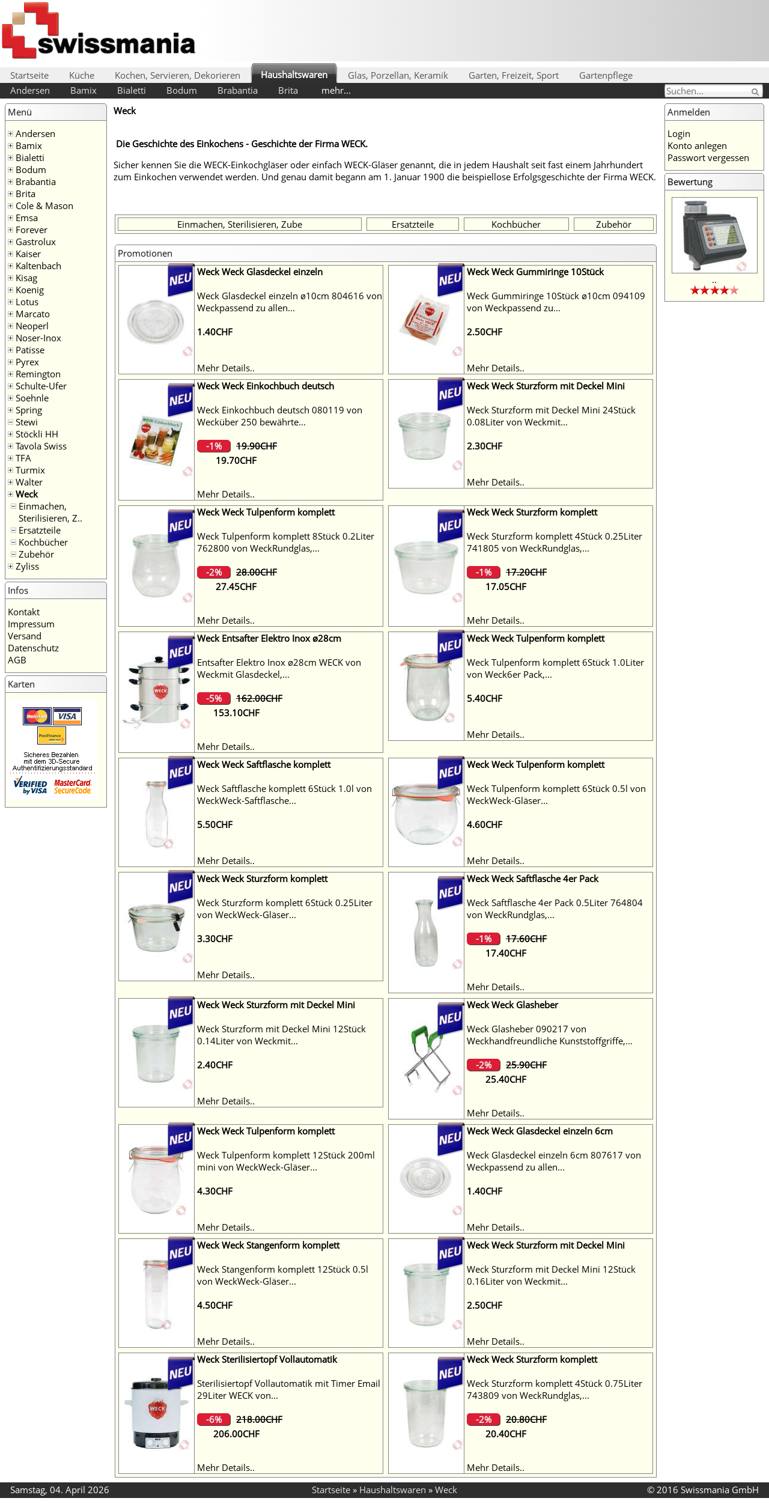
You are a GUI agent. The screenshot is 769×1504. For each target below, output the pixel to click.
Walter (29, 482)
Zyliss (27, 566)
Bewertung (690, 181)
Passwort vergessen (708, 157)
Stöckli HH (37, 434)
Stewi (27, 422)
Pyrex (27, 362)
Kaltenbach (38, 266)
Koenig (30, 290)
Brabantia (237, 90)
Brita (288, 90)
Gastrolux (36, 242)
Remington (38, 374)
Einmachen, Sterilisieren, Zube (239, 224)
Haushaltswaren (294, 75)
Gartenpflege (606, 75)
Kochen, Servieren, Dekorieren (177, 75)
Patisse (30, 350)
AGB (17, 660)
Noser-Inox (38, 338)
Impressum (31, 624)
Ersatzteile (40, 530)
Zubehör (36, 554)
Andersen (30, 90)
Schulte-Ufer (41, 386)
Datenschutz (33, 648)
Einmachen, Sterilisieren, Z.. (50, 512)
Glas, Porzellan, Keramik (398, 75)
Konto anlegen (697, 145)
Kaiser (28, 254)
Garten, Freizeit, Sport (514, 75)
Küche (81, 75)
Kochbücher (43, 542)
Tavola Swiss (41, 446)
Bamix (83, 90)
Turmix (30, 470)
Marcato (33, 314)
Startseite (29, 75)
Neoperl (32, 326)
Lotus (27, 302)
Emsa (27, 218)
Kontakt (24, 612)
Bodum (181, 90)
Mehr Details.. (226, 368)
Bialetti (131, 90)
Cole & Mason (44, 205)
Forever (31, 230)
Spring (29, 410)
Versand (24, 636)
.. (714, 279)
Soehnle (32, 398)
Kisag (26, 278)
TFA (23, 458)
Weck (27, 494)
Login (678, 133)
